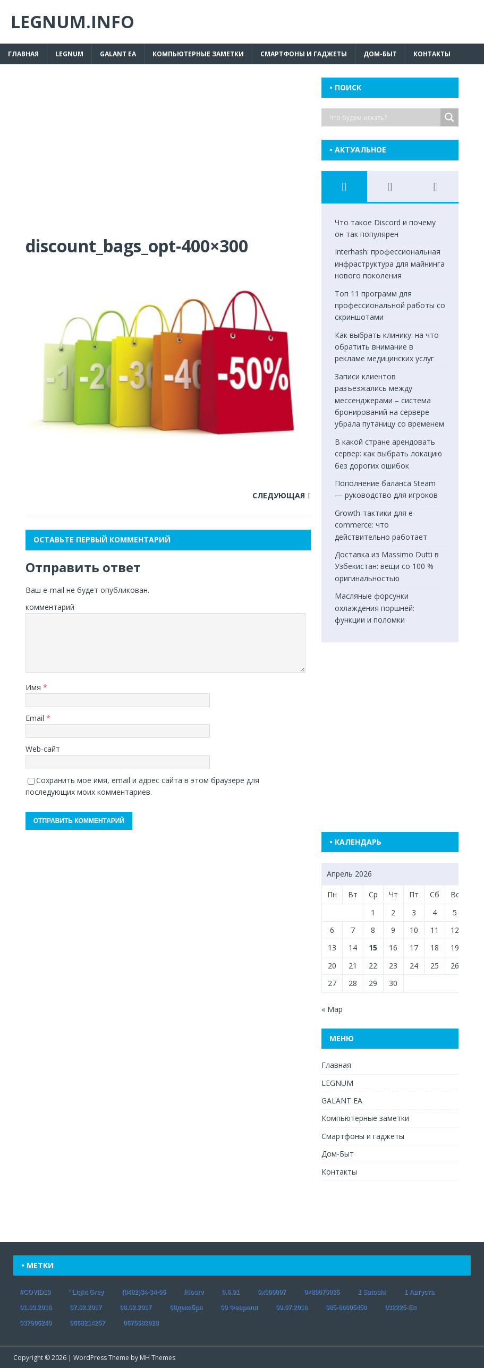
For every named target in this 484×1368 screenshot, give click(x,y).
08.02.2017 (135, 1307)
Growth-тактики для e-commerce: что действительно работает (381, 525)
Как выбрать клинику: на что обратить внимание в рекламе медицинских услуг (387, 347)
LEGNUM (69, 53)
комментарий (50, 607)
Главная (23, 53)
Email (36, 718)
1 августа (419, 1292)
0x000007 (272, 1292)
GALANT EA (118, 53)
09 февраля (239, 1307)
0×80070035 (321, 1292)
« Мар (332, 1009)
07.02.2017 (85, 1307)
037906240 (36, 1323)
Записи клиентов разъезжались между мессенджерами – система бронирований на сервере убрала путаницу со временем (389, 400)
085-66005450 (346, 1307)
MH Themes (157, 1357)
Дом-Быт (380, 53)
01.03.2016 (36, 1307)
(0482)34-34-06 (144, 1292)
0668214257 (87, 1323)
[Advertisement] (168, 156)
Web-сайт (43, 749)
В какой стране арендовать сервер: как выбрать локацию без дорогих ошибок (388, 454)
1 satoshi (372, 1292)
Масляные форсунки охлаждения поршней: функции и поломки (374, 608)
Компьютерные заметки (198, 53)
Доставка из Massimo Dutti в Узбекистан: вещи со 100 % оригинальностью (387, 566)
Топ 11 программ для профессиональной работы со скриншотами (390, 305)
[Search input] (383, 117)
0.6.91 (230, 1292)
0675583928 (141, 1323)
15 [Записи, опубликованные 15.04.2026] (373, 947)
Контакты (432, 53)
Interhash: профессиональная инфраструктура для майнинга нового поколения (390, 264)
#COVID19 (35, 1292)
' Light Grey (86, 1292)
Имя (34, 687)
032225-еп (400, 1307)
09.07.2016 (292, 1307)
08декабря (185, 1307)
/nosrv (193, 1292)
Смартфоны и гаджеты (303, 53)
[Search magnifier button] (449, 117)
